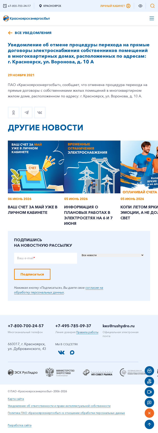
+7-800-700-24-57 (26, 326)
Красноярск (50, 6)
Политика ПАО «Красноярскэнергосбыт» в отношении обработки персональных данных (66, 413)
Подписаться (32, 275)
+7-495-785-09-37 (73, 326)
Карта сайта (16, 399)
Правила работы (87, 332)
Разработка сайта (19, 426)
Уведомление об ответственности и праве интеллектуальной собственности (59, 406)
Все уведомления (33, 33)
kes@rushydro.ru (119, 326)
